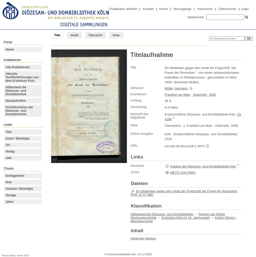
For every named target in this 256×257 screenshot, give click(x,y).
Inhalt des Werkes (143, 238)
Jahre (10, 202)
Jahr (9, 158)
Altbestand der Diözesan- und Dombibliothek (16, 91)
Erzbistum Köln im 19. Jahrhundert (185, 218)
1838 (212, 94)
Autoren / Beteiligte (19, 188)
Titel (9, 132)
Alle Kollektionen (18, 67)
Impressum (205, 9)
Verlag (10, 151)
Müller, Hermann (176, 88)
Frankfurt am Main (177, 94)
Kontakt (148, 9)
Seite (116, 35)
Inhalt (74, 35)
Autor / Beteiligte (18, 138)
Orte (9, 182)
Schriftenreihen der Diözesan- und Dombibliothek (19, 111)
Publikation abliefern (124, 9)
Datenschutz (227, 9)
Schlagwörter (15, 176)
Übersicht (95, 35)
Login (245, 9)
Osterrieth (200, 94)
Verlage (11, 195)
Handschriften (16, 100)
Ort (8, 145)
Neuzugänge (183, 9)
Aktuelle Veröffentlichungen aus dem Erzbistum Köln (22, 77)
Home (163, 9)
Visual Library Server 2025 (15, 255)
